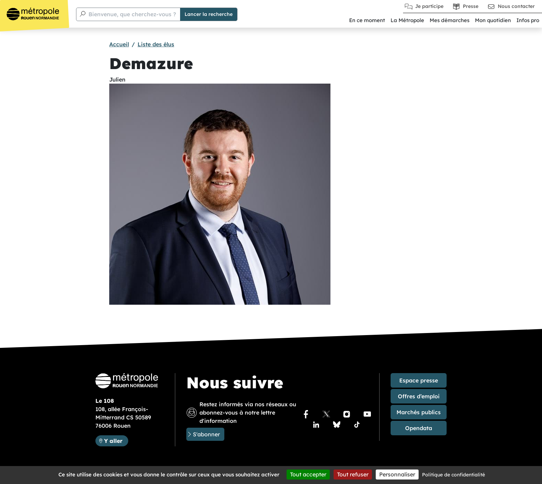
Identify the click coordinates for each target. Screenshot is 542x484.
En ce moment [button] (367, 20)
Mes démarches (449, 20)
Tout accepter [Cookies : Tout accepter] (308, 474)
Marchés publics (418, 412)
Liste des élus (156, 44)
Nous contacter (516, 6)
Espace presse (418, 380)
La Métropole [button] (407, 20)
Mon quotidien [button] (493, 20)
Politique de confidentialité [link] (453, 475)
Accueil (119, 44)
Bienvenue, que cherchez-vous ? (132, 14)
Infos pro (527, 20)
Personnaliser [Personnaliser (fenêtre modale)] (397, 474)
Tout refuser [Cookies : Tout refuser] (352, 474)
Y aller (113, 440)
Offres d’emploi (419, 396)
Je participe (429, 6)
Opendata (418, 428)
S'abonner (206, 434)
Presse (470, 6)
